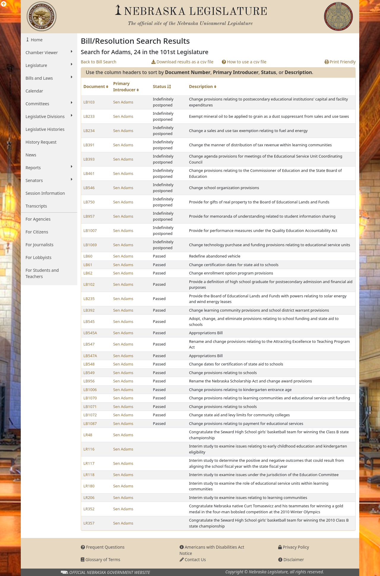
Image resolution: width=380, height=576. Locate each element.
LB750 (89, 202)
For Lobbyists (38, 257)
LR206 (88, 497)
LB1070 (90, 398)
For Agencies (38, 219)
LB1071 (90, 406)
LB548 (89, 364)
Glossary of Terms (100, 559)
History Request (41, 142)
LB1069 (90, 244)
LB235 (89, 298)
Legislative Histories (45, 129)
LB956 (89, 381)
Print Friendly (340, 62)
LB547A (90, 355)
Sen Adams (123, 102)
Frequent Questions (103, 547)
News (31, 155)
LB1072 (90, 415)
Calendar (34, 91)
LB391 (89, 144)
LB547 (89, 344)
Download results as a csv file (182, 62)
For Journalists (39, 244)
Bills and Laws (49, 78)
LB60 (87, 256)
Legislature (49, 65)
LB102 (89, 284)
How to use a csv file (244, 62)
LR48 (87, 434)
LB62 (87, 273)
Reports (49, 167)
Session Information (45, 193)
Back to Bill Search (98, 62)
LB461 (89, 173)
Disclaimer (291, 559)
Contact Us (193, 559)
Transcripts (36, 206)
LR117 (88, 463)
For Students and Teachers (42, 273)
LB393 (89, 159)
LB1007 (90, 230)
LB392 (89, 310)
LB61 (87, 264)
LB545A (90, 332)
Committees (49, 103)
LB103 (89, 102)
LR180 (88, 486)
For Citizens (37, 232)
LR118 (88, 474)
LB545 (89, 321)
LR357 (88, 523)
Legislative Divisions (49, 116)
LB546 (89, 187)
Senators (49, 180)
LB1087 (90, 423)
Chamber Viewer (49, 52)
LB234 (89, 130)
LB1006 (90, 389)
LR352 (88, 508)
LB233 (89, 116)
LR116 (88, 449)
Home (36, 40)
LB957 (89, 216)
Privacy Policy (293, 547)
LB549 (89, 372)
